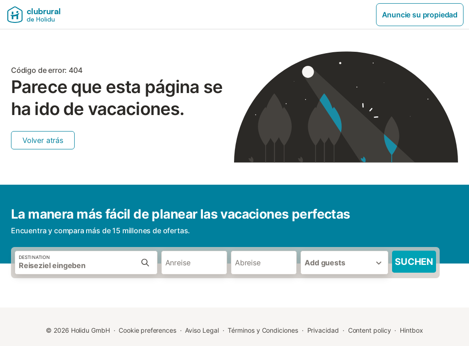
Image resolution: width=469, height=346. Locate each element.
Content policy (369, 330)
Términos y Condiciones (263, 330)
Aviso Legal (201, 330)
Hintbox (411, 330)
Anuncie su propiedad (420, 14)
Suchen (414, 261)
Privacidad (323, 330)
